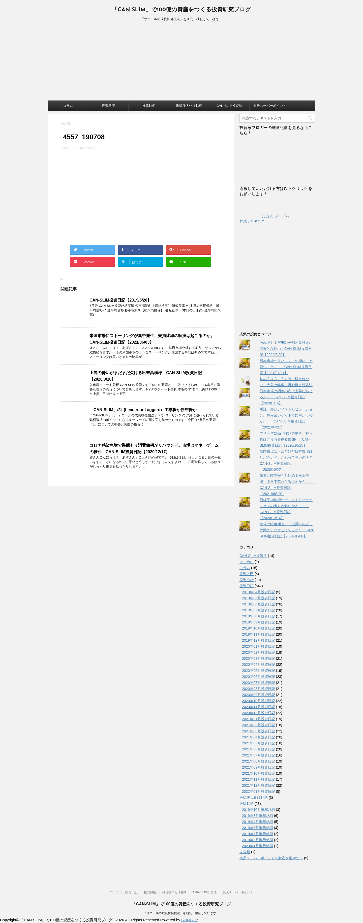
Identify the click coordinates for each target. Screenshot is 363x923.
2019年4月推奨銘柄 (257, 822)
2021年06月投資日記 (258, 749)
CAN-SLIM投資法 (229, 106)
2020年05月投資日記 (258, 671)
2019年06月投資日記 (258, 604)
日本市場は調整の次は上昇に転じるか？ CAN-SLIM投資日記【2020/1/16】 (286, 397)
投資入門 (246, 574)
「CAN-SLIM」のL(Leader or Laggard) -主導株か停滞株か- (143, 410)
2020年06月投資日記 (258, 677)
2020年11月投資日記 (258, 707)
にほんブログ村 (264, 216)
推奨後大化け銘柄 (189, 106)
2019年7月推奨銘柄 (257, 834)
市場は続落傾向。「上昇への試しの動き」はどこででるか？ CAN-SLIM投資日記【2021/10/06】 (287, 530)
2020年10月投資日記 (258, 701)
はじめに (246, 562)
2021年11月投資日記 (258, 779)
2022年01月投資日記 (258, 791)
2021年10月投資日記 (258, 773)
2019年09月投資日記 (258, 622)
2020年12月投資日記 (258, 713)
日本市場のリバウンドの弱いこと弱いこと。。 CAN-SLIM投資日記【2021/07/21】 (286, 367)
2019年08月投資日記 (258, 616)
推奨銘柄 (148, 106)
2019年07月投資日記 (258, 610)
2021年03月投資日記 (258, 731)
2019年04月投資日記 (258, 592)
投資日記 (108, 106)
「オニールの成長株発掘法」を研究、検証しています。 (181, 913)
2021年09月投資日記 (258, 767)
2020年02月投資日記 (258, 652)
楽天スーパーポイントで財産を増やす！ (271, 858)
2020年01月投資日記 (258, 646)
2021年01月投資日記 (258, 719)
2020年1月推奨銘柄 (257, 846)
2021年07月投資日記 (258, 755)
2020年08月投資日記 (258, 689)
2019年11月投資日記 (258, 634)
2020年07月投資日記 (258, 683)
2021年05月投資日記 (258, 743)
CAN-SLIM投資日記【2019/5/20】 (120, 300)
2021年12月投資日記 (258, 785)
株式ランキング (252, 221)
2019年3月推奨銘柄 (257, 816)
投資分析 (246, 580)
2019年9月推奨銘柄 (257, 840)
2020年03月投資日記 (258, 658)
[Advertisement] (181, 62)
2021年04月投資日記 (258, 737)
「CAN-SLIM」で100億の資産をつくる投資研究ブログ (181, 10)
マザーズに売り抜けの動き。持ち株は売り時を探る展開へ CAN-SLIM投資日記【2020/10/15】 (286, 439)
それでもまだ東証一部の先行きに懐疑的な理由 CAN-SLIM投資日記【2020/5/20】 (286, 349)
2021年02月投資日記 (258, 725)
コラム (68, 106)
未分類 (244, 852)
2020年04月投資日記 (258, 665)
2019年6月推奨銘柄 (257, 828)
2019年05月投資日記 (258, 598)
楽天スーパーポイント (269, 106)
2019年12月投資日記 (258, 640)
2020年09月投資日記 (258, 695)
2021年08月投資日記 (258, 761)
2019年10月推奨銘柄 (258, 810)
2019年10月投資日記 (258, 628)
